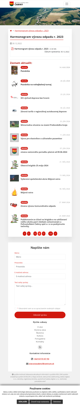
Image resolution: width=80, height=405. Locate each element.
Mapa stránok (37, 377)
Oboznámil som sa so (38, 308)
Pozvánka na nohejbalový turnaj (36, 84)
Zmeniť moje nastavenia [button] (40, 402)
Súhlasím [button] (23, 402)
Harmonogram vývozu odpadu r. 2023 (31, 30)
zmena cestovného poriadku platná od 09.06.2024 (44, 152)
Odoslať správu (40, 315)
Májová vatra (27, 192)
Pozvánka (25, 71)
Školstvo (40, 333)
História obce (40, 330)
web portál (47, 377)
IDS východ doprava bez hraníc (35, 98)
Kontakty (40, 342)
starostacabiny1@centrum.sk (41, 364)
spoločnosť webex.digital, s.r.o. (48, 379)
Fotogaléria (40, 339)
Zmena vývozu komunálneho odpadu (38, 206)
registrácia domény (30, 379)
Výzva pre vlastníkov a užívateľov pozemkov (41, 138)
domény (20, 379)
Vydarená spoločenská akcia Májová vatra (40, 179)
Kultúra (40, 336)
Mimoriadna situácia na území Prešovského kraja (44, 125)
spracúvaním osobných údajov (48, 308)
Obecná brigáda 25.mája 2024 (34, 165)
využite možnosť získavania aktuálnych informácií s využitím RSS (35, 374)
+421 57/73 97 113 (41, 359)
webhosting (55, 377)
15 (50, 233)
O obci (40, 327)
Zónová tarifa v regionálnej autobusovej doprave (44, 111)
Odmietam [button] (57, 402)
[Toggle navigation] (66, 4)
